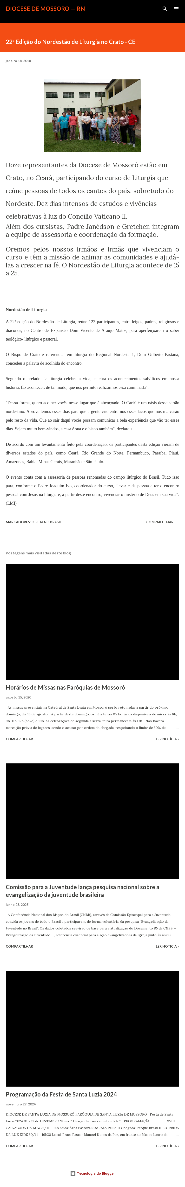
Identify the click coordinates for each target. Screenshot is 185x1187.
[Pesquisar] (165, 9)
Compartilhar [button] (159, 522)
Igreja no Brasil (47, 522)
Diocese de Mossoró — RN (45, 8)
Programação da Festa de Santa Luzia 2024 (61, 1094)
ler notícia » (167, 739)
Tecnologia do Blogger (92, 1173)
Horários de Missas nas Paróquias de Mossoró (65, 687)
